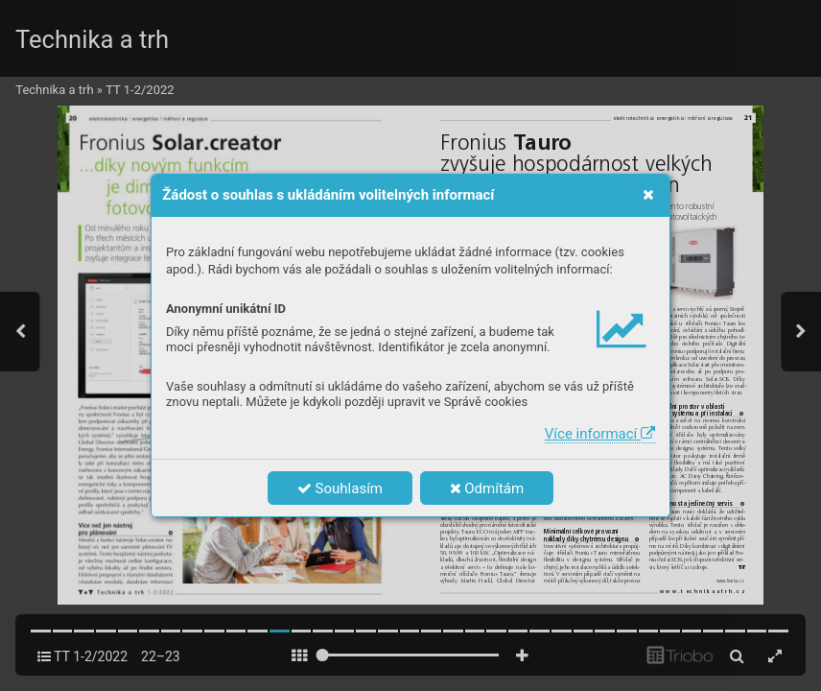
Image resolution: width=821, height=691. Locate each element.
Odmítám (487, 488)
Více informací (600, 433)
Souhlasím (340, 488)
